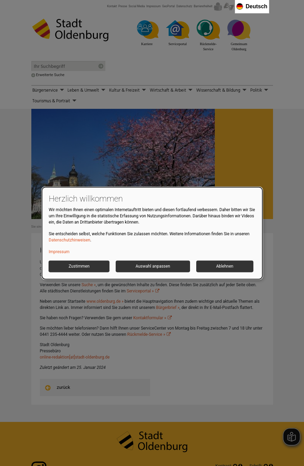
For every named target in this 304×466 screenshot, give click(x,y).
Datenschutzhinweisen (70, 240)
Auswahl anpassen (153, 266)
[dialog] (152, 233)
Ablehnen (224, 266)
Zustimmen (79, 266)
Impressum (59, 251)
